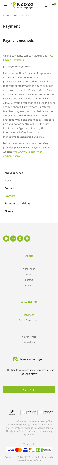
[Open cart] (53, 5)
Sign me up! (29, 389)
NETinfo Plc (35, 460)
